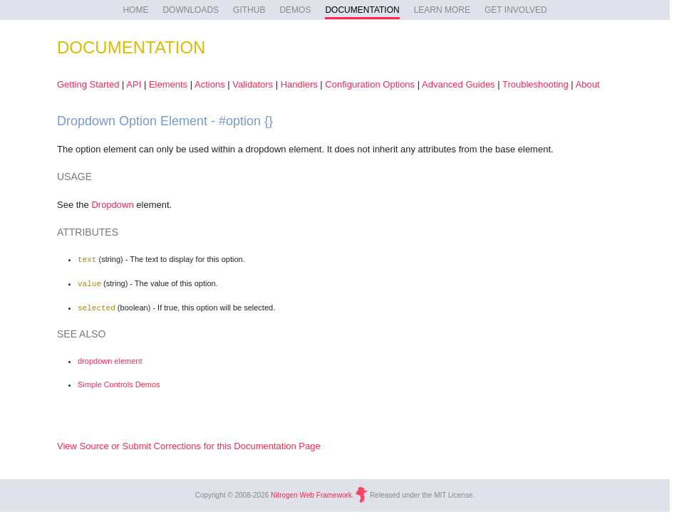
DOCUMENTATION (362, 10)
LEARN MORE (442, 10)
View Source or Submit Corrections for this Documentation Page (189, 444)
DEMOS (295, 10)
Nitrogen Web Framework (311, 492)
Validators (252, 84)
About (588, 84)
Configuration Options (370, 84)
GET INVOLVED (515, 10)
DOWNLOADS (190, 10)
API (133, 84)
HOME (135, 10)
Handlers (299, 84)
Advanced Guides (458, 84)
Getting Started (88, 84)
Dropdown (112, 204)
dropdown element (110, 359)
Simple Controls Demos (119, 382)
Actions (210, 84)
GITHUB (249, 10)
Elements (168, 84)
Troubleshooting (535, 84)
